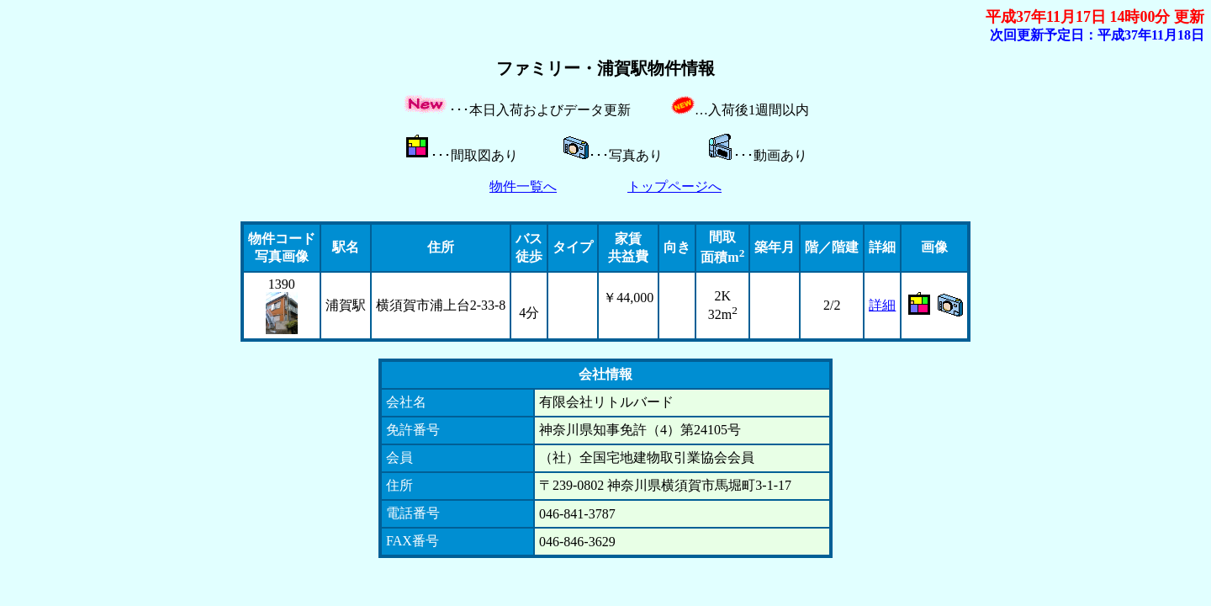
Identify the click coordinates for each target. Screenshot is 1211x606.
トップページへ (674, 186)
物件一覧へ (523, 186)
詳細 (882, 305)
